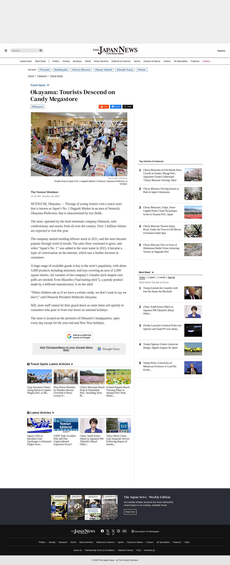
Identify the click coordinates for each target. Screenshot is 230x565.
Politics (56, 61)
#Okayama (37, 106)
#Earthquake (61, 69)
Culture (167, 61)
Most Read (40, 61)
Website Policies (125, 550)
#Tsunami (44, 69)
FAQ (139, 550)
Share (117, 107)
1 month (161, 277)
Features (195, 61)
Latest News (26, 61)
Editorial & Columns (121, 61)
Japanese (221, 51)
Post (105, 107)
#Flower (142, 69)
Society (66, 61)
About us (78, 550)
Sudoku (206, 61)
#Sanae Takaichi (103, 69)
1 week (151, 277)
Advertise (149, 550)
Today (142, 277)
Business (77, 61)
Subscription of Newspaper (145, 531)
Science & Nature (151, 61)
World (88, 61)
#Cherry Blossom (81, 69)
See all (171, 277)
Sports (137, 61)
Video (187, 542)
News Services (101, 61)
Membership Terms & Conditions (100, 550)
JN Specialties (181, 61)
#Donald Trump (125, 69)
